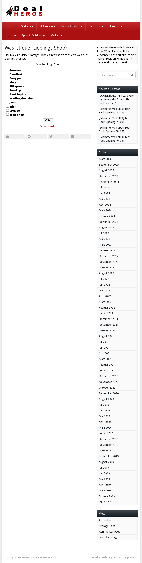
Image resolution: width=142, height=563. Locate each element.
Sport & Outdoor (33, 35)
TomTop (15, 90)
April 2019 (105, 484)
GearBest (16, 74)
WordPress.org (108, 537)
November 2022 (108, 262)
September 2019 (109, 456)
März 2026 (105, 159)
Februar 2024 (107, 216)
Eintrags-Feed (107, 526)
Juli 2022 (104, 279)
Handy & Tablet (71, 26)
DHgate (14, 110)
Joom (12, 102)
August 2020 (106, 399)
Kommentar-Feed (109, 531)
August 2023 (106, 227)
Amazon (15, 70)
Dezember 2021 (108, 319)
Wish (12, 106)
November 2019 (108, 444)
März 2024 (105, 210)
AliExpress (16, 86)
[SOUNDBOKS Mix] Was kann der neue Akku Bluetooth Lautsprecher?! (116, 99)
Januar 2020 (106, 433)
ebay (12, 82)
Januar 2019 (106, 502)
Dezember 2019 (108, 439)
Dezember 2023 (108, 222)
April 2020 (105, 422)
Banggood (16, 78)
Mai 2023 (104, 239)
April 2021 (105, 353)
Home (11, 26)
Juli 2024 (104, 187)
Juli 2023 (104, 233)
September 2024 (109, 181)
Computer (95, 26)
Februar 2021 (107, 364)
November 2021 (108, 324)
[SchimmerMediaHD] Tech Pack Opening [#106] (115, 138)
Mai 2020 (104, 416)
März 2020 (105, 427)
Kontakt (118, 557)
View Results (47, 126)
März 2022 (105, 302)
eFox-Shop (16, 114)
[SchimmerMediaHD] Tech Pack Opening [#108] (115, 120)
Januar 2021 (106, 370)
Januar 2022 (106, 313)
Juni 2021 (104, 347)
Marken (56, 35)
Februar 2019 (107, 496)
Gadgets (27, 26)
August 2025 (106, 170)
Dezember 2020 (108, 376)
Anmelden (105, 520)
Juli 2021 (104, 342)
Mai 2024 (104, 199)
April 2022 (105, 296)
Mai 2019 (104, 479)
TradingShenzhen (21, 98)
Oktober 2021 (107, 330)
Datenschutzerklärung (100, 557)
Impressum (131, 557)
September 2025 (109, 164)
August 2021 (106, 336)
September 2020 (109, 393)
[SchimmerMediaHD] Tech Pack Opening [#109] (115, 110)
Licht (12, 35)
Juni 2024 (104, 193)
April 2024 (105, 204)
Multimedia (47, 26)
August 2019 (106, 462)
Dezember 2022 (108, 256)
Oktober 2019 (107, 450)
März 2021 (105, 359)
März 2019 (105, 490)
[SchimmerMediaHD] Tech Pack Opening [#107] (115, 129)
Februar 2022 (107, 307)
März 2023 (105, 244)
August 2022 (106, 273)
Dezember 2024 (108, 176)
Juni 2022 (104, 284)
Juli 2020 (104, 404)
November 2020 (108, 382)
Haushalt (115, 26)
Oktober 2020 (107, 387)
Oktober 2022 (107, 267)
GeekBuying (17, 94)
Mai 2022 (104, 290)
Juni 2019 (104, 473)
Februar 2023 (107, 250)
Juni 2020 (104, 410)
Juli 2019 (104, 467)
